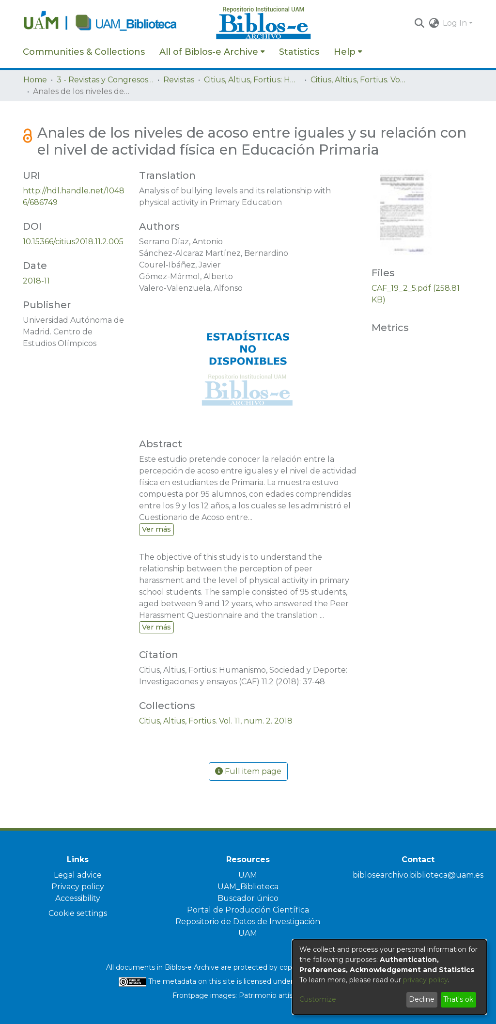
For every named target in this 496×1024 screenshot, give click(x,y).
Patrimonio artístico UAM (281, 995)
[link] (216, 720)
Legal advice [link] (78, 875)
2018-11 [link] (36, 280)
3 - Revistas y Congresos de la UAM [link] (105, 79)
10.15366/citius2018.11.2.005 (73, 241)
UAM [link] (247, 875)
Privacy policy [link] (77, 886)
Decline (421, 999)
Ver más (156, 529)
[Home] (114, 23)
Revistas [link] (178, 79)
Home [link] (35, 79)
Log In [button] (456, 23)
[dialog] (389, 977)
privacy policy (425, 980)
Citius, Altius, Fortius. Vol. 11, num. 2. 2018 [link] (358, 79)
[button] (419, 23)
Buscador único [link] (248, 898)
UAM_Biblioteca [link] (248, 886)
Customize (317, 999)
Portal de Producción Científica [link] (248, 909)
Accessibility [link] (77, 898)
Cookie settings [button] (77, 913)
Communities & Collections (84, 52)
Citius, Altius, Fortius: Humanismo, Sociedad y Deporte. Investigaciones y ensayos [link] (252, 79)
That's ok (458, 999)
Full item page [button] (248, 771)
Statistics (299, 52)
